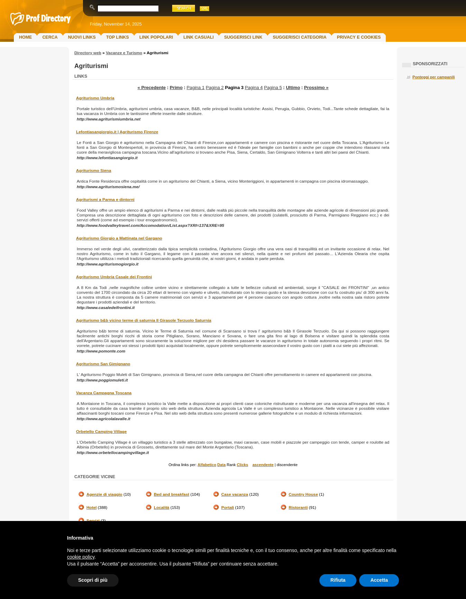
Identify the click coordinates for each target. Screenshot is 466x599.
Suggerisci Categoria (299, 37)
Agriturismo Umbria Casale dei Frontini (114, 276)
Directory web (87, 52)
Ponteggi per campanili (433, 77)
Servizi (93, 520)
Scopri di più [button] (93, 580)
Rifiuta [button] (338, 580)
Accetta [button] (379, 580)
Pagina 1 (196, 87)
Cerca (49, 37)
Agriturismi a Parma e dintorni (105, 199)
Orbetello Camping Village (101, 431)
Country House (303, 494)
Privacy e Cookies (359, 37)
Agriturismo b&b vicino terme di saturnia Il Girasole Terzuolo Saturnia (143, 320)
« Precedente (152, 87)
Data (221, 465)
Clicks (242, 465)
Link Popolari (156, 37)
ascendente (262, 465)
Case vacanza (234, 494)
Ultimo (293, 87)
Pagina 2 (215, 87)
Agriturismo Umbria (95, 98)
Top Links (117, 37)
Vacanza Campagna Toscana (103, 392)
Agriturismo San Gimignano (103, 363)
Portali (227, 507)
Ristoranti (298, 507)
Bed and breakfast (171, 494)
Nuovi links (82, 37)
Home (25, 37)
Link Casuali (198, 37)
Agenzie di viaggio (104, 494)
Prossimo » (316, 87)
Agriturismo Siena (93, 170)
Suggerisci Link (243, 37)
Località (161, 507)
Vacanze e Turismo (124, 52)
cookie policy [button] (80, 557)
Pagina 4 (254, 87)
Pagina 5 (273, 87)
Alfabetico (207, 465)
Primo (176, 87)
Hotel (91, 507)
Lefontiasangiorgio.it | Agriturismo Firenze (117, 131)
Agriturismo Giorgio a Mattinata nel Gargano (119, 238)
